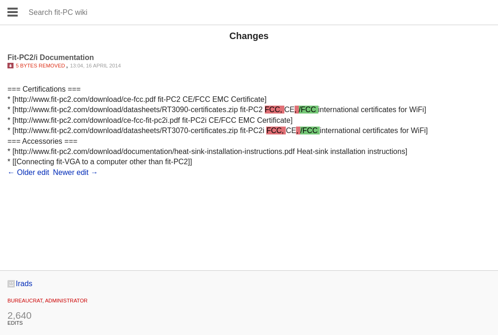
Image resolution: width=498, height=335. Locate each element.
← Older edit (28, 172)
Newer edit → (75, 172)
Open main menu (12, 12)
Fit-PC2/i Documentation (50, 57)
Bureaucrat (24, 300)
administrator (66, 300)
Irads (24, 284)
